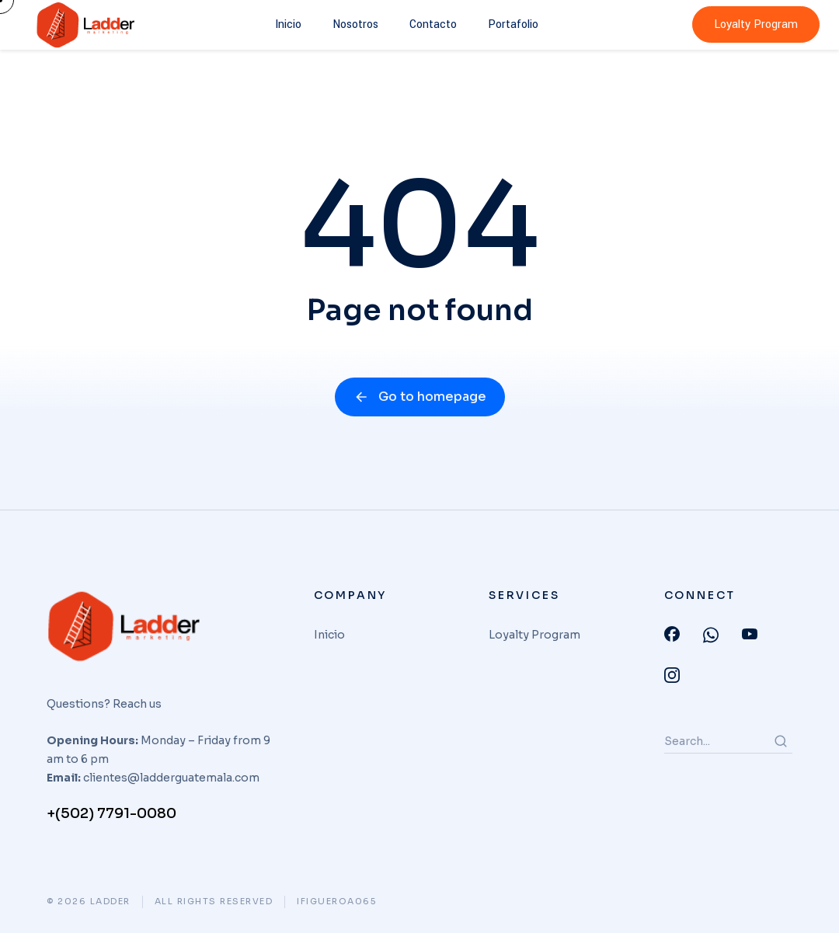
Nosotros (355, 24)
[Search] (780, 741)
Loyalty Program (756, 24)
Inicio (288, 24)
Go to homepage (419, 396)
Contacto (433, 24)
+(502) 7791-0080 (111, 813)
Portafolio (513, 24)
